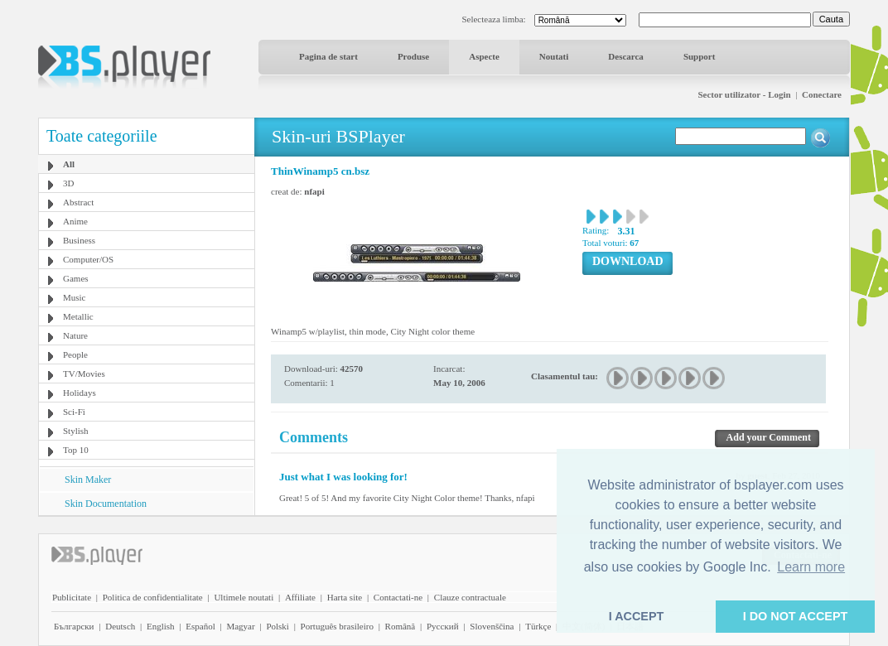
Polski (277, 626)
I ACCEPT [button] (636, 616)
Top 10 (76, 450)
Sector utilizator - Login (743, 94)
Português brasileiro (337, 626)
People (75, 354)
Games (76, 278)
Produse (413, 56)
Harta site (344, 597)
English (161, 626)
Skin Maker (88, 479)
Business (79, 240)
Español (200, 626)
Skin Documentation (106, 503)
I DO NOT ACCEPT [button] (795, 616)
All (69, 164)
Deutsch (120, 626)
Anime (75, 221)
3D (68, 183)
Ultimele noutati (243, 597)
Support (699, 56)
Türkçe (538, 626)
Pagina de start (328, 56)
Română (400, 626)
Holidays (79, 393)
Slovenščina (492, 626)
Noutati (553, 56)
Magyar (240, 626)
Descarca (626, 56)
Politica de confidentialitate (153, 597)
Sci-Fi (74, 412)
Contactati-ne (398, 597)
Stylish (76, 431)
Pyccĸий (443, 626)
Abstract (78, 202)
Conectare (822, 94)
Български (74, 626)
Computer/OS (88, 259)
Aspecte (484, 56)
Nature (75, 335)
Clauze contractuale (470, 597)
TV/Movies (84, 373)
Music (74, 297)
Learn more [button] (811, 567)
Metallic (78, 316)
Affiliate (300, 597)
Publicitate (71, 597)
